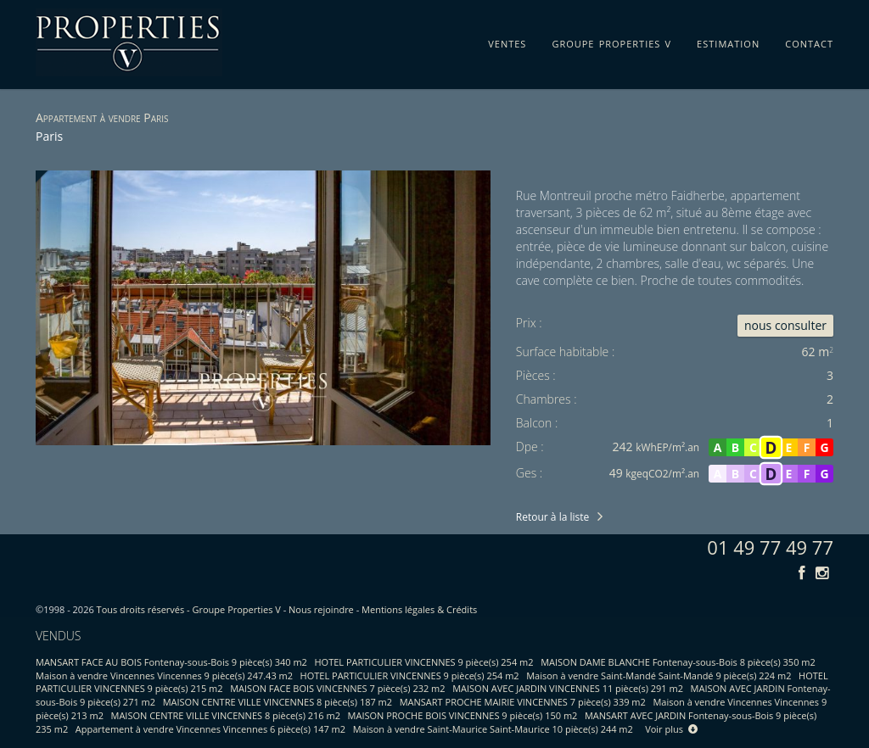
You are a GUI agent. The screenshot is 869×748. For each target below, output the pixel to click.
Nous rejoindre (321, 609)
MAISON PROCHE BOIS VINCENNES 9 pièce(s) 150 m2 (463, 715)
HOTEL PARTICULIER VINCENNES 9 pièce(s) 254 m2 (424, 662)
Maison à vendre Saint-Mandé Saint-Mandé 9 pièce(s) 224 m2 (658, 675)
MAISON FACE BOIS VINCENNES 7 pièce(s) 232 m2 (337, 688)
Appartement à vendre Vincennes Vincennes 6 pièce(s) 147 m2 (210, 729)
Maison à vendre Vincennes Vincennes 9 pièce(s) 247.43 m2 (164, 675)
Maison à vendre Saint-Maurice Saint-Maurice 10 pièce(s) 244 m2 (493, 729)
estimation (728, 41)
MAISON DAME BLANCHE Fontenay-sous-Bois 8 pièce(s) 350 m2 (678, 662)
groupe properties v (611, 41)
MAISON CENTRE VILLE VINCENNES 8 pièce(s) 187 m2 (277, 701)
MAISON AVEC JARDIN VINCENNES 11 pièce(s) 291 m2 (567, 688)
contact (809, 41)
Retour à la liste (552, 517)
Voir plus (671, 729)
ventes (507, 41)
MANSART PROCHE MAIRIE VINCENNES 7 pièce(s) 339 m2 (523, 701)
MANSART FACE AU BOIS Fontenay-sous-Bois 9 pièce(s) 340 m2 (171, 662)
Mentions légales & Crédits (419, 609)
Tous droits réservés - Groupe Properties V (189, 609)
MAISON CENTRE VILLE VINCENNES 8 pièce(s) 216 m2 (225, 715)
